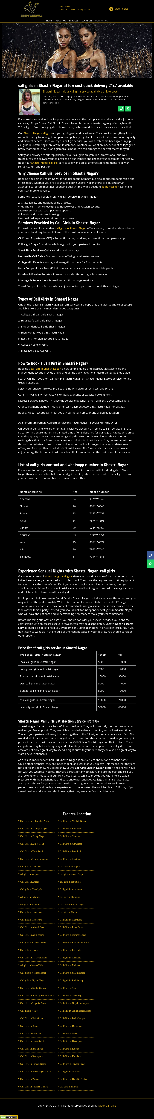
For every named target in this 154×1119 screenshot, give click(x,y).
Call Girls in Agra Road (71, 844)
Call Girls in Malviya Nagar (33, 828)
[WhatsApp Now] (128, 108)
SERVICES (73, 20)
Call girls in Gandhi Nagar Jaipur (75, 1010)
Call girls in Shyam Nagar (32, 980)
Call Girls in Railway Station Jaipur (37, 995)
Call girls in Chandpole (31, 889)
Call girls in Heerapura (31, 919)
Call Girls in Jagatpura (70, 859)
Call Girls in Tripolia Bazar (33, 1003)
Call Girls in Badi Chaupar (72, 1018)
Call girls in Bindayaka (31, 912)
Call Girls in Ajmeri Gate (32, 927)
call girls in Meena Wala (31, 965)
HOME (49, 20)
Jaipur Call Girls (107, 1105)
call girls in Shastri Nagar (71, 228)
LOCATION (87, 20)
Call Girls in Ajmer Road (32, 844)
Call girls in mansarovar (71, 889)
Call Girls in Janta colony (32, 935)
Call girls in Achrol (29, 1010)
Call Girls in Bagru (29, 1026)
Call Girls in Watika (29, 1079)
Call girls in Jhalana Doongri (33, 942)
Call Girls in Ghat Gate (31, 1033)
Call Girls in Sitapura (70, 836)
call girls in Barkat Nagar (72, 904)
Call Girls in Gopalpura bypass (74, 1003)
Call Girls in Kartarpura (31, 1056)
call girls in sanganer (30, 874)
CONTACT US (101, 20)
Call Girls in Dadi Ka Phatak (73, 1079)
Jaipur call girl (111, 186)
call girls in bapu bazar (70, 881)
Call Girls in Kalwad (69, 1048)
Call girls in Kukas (29, 950)
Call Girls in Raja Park (70, 828)
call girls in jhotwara (30, 897)
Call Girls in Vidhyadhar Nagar (35, 821)
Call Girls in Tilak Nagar (71, 995)
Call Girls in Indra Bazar (71, 927)
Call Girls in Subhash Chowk (34, 1086)
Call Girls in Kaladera (70, 1056)
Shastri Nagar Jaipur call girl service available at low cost (80, 91)
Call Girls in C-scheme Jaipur (34, 859)
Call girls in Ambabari (30, 866)
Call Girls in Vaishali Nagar (73, 821)
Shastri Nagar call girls (58, 576)
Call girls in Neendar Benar (33, 973)
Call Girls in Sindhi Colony (33, 988)
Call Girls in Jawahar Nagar (73, 935)
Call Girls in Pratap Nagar (32, 836)
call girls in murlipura (70, 866)
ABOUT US (61, 20)
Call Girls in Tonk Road (31, 851)
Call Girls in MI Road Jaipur (33, 957)
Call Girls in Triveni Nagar (72, 1064)
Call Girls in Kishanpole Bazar (74, 942)
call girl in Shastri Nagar (46, 368)
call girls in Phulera (69, 1086)
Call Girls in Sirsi (68, 988)
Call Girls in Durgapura (71, 1026)
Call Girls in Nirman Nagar (33, 1064)
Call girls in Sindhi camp (71, 980)
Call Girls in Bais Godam (32, 1018)
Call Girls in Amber (29, 881)
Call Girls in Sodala (69, 1033)
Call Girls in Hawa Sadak (32, 1041)
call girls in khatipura (70, 897)
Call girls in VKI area (70, 1071)
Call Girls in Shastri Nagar (72, 973)
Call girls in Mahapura (70, 957)
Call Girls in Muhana (70, 965)
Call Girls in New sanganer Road (35, 1071)
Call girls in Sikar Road (71, 919)
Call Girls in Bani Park (71, 851)
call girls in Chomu (69, 912)
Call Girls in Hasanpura (71, 1041)
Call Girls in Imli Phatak (31, 1048)
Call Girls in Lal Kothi (70, 950)
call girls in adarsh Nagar (72, 874)
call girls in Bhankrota (30, 904)
